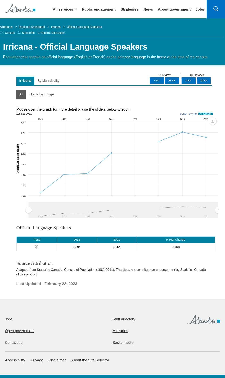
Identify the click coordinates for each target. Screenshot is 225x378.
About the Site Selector (90, 360)
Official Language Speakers (84, 26)
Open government (19, 331)
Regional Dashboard (32, 26)
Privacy (37, 360)
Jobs (9, 319)
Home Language (41, 94)
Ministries (120, 331)
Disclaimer (57, 360)
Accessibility (15, 360)
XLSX (203, 80)
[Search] (216, 9)
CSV (188, 80)
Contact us (14, 343)
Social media (123, 343)
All (21, 94)
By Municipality (48, 81)
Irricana (56, 26)
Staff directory (124, 319)
